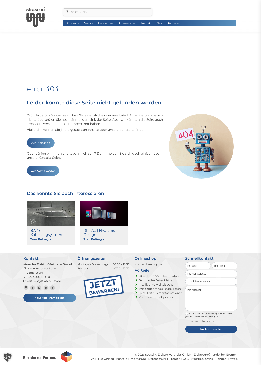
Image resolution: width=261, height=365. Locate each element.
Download (107, 358)
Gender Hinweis (226, 358)
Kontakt (122, 358)
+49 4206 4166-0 (36, 277)
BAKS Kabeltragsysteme (46, 232)
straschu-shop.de (148, 264)
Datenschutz (157, 358)
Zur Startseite (40, 142)
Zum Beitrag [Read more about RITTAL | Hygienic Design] (93, 239)
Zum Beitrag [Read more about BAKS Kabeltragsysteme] (40, 239)
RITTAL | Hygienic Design (99, 232)
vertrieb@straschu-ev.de (42, 281)
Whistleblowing (202, 358)
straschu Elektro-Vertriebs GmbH (168, 354)
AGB (94, 358)
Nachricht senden (211, 329)
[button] (7, 357)
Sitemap (175, 358)
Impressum (138, 358)
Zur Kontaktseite (43, 170)
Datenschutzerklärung (203, 321)
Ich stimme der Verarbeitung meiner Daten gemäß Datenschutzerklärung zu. (208, 315)
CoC (186, 358)
